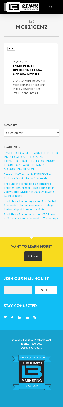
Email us (33, 256)
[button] (57, 7)
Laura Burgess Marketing (31, 339)
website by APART (31, 347)
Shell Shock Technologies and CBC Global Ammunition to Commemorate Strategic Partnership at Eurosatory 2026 (30, 205)
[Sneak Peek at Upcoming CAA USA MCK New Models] (31, 73)
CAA (11, 48)
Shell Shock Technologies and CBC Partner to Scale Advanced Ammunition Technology (31, 216)
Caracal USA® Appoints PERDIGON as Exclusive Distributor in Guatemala (27, 176)
